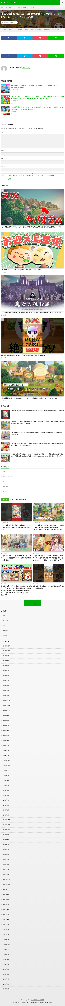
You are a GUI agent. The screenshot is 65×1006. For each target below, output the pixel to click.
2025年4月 (6, 681)
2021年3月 (6, 924)
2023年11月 (6, 765)
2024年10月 (6, 710)
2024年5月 (6, 735)
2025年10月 (6, 651)
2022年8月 (6, 840)
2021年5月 (6, 914)
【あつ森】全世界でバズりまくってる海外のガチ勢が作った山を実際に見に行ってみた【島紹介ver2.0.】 (31, 227)
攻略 (2, 7)
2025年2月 (6, 690)
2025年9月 (6, 656)
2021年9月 (6, 894)
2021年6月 (6, 909)
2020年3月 (6, 984)
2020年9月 (6, 954)
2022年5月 (6, 855)
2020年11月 (6, 944)
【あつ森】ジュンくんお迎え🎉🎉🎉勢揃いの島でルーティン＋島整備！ (22, 270)
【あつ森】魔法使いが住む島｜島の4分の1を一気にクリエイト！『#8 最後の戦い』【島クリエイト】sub (31, 312)
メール (3, 158)
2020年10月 (6, 949)
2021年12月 (6, 879)
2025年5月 (6, 676)
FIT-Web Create (32, 1002)
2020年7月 (6, 964)
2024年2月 (6, 750)
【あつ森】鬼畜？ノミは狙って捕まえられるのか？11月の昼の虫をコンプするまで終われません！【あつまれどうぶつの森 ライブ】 (48, 558)
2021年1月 (6, 934)
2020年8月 (6, 959)
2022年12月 (6, 820)
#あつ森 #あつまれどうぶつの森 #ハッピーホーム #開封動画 (48, 587)
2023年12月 (6, 760)
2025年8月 (6, 661)
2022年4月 (6, 859)
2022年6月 (6, 850)
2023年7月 (6, 785)
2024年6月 (6, 730)
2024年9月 (6, 715)
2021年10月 (6, 889)
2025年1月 (6, 695)
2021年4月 (6, 919)
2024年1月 (6, 755)
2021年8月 (6, 899)
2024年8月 (6, 720)
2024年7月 (6, 725)
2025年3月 (6, 686)
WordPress (48, 1002)
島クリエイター (10, 7)
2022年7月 (6, 845)
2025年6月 (6, 671)
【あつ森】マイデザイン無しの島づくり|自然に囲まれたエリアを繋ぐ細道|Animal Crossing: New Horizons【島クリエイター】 (48, 527)
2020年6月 (6, 969)
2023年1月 (6, 815)
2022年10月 (6, 830)
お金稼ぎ (25, 7)
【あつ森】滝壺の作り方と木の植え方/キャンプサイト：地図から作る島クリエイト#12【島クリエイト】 (31, 398)
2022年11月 (6, 825)
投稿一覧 (25, 67)
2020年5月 (6, 974)
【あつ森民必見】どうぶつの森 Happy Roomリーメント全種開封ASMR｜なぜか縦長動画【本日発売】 (16, 558)
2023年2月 (6, 810)
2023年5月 (6, 795)
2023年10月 (6, 770)
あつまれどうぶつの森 (37, 1000)
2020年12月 (6, 939)
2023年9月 (6, 775)
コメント (3, 132)
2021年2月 (6, 929)
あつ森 (32, 7)
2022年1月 (6, 874)
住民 (19, 7)
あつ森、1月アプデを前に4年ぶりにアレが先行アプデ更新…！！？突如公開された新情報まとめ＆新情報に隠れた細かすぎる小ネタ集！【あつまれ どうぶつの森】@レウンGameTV (16, 590)
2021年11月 (6, 884)
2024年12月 (6, 700)
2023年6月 (6, 790)
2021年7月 (6, 904)
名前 (2, 150)
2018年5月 (6, 989)
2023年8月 (6, 780)
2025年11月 (6, 646)
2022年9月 (6, 835)
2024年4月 (6, 740)
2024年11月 (6, 705)
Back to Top (32, 604)
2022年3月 (6, 865)
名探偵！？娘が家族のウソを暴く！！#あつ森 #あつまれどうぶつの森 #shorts (23, 355)
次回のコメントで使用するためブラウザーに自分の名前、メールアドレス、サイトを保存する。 (28, 175)
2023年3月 (6, 805)
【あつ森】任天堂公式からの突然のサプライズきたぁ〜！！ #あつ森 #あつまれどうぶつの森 (37, 410)
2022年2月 (6, 869)
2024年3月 (6, 745)
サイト (3, 166)
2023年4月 (6, 800)
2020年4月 (6, 979)
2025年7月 (6, 666)
